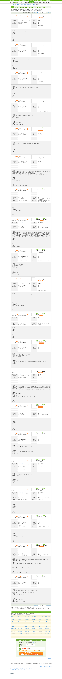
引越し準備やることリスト (50, 2)
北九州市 (12, 616)
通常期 (35, 642)
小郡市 (39, 623)
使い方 (41, 0)
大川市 (12, 623)
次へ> (47, 12)
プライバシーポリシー (45, 666)
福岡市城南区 (27, 619)
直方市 (12, 621)
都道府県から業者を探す (31, 2)
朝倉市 (33, 626)
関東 (13, 669)
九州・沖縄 (25, 669)
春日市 (12, 624)
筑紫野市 (46, 623)
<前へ (37, 12)
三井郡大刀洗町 (47, 631)
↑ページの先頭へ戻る (48, 658)
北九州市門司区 (27, 616)
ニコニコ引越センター (20, 222)
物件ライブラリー (30, 668)
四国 (21, 669)
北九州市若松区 (34, 616)
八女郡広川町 (20, 633)
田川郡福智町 (27, 635)
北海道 (10, 669)
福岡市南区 (12, 619)
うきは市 (12, 626)
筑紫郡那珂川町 (13, 628)
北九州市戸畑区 (41, 616)
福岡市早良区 (33, 619)
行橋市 (19, 623)
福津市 (46, 624)
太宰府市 (33, 624)
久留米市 (46, 619)
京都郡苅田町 (33, 635)
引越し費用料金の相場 (45, 2)
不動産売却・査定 (17, 668)
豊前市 (26, 623)
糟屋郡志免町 (33, 628)
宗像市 (26, 624)
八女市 (39, 621)
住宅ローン (27, 668)
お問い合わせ (44, 0)
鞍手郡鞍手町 (20, 631)
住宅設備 (14, 668)
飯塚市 (19, 621)
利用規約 (41, 666)
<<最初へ (35, 12)
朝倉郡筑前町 (33, 631)
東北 (12, 669)
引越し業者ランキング (27, 2)
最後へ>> (49, 12)
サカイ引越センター (20, 317)
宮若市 (19, 626)
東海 (18, 669)
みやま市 (40, 626)
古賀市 (39, 624)
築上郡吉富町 (47, 635)
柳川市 (33, 621)
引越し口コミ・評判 (36, 2)
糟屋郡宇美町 (20, 628)
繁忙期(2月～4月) (29, 642)
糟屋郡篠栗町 (27, 628)
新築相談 (21, 668)
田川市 (26, 621)
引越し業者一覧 (22, 2)
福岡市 (19, 616)
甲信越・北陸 (16, 669)
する (37, 0)
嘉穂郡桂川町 (27, 631)
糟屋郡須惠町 (40, 628)
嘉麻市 (26, 626)
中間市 (33, 623)
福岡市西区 (19, 619)
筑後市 (46, 621)
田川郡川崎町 (47, 633)
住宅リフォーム (11, 668)
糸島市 (46, 626)
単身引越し (40, 2)
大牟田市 (40, 619)
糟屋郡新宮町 (47, 628)
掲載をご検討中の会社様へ (49, 0)
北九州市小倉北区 (47, 616)
